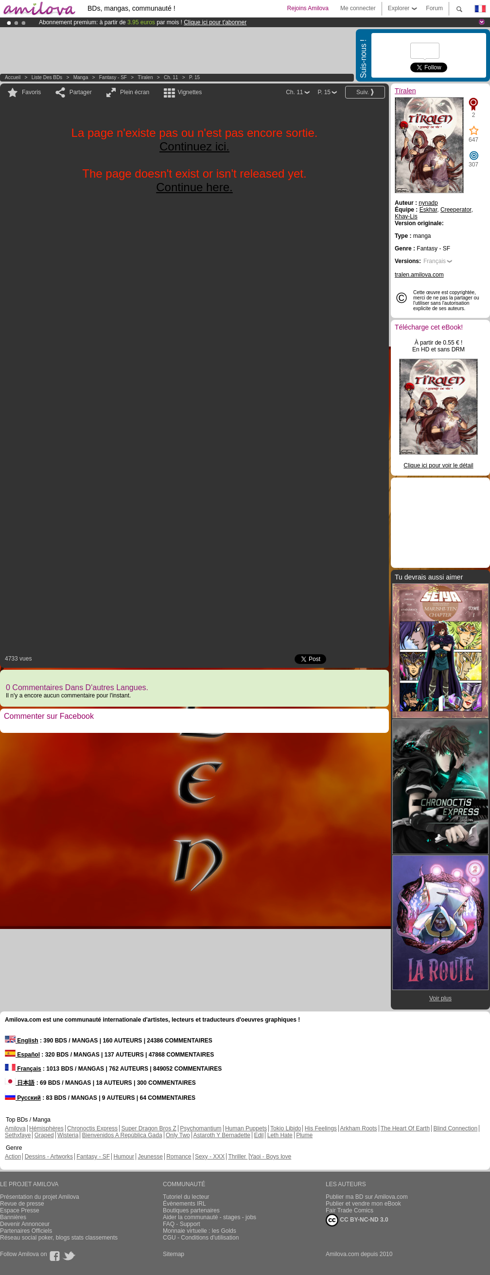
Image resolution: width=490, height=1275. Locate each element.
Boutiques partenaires (191, 1210)
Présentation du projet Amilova (39, 1196)
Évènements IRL (184, 1203)
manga (80, 77)
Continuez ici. (194, 146)
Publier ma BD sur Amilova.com (367, 1196)
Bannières (13, 1217)
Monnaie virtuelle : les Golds (199, 1230)
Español (22, 1054)
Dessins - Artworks (49, 1156)
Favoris (31, 92)
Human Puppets (246, 1128)
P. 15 (194, 77)
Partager (81, 92)
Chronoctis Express (92, 1128)
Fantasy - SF (113, 77)
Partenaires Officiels (26, 1230)
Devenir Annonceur (25, 1224)
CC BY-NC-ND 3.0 (357, 1220)
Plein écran (134, 92)
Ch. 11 (171, 77)
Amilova (15, 1128)
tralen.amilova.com (419, 274)
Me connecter (358, 8)
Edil (258, 1135)
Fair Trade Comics (349, 1210)
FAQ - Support (181, 1224)
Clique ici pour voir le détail (438, 465)
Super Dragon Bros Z (148, 1128)
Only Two (178, 1135)
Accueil (12, 77)
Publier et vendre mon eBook (363, 1203)
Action (13, 1156)
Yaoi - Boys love (270, 1156)
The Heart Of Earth (405, 1128)
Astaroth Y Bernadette (221, 1135)
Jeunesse (150, 1156)
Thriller (237, 1156)
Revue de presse (22, 1203)
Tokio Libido (285, 1128)
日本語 (20, 1082)
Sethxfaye (18, 1135)
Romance (178, 1156)
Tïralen (145, 77)
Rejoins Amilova (308, 8)
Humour (123, 1156)
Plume (304, 1135)
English (21, 1040)
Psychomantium (200, 1128)
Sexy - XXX (210, 1156)
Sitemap (173, 1254)
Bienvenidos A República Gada (122, 1135)
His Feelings (321, 1128)
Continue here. (194, 187)
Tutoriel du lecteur (186, 1196)
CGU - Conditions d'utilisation (201, 1237)
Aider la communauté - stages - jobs (209, 1217)
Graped (44, 1135)
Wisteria (67, 1135)
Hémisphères (46, 1128)
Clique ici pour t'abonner (215, 22)
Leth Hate (280, 1135)
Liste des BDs (47, 77)
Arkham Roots (358, 1128)
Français (434, 261)
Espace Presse (19, 1210)
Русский (23, 1097)
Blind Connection (455, 1128)
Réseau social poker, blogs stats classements (59, 1237)
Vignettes (189, 92)
